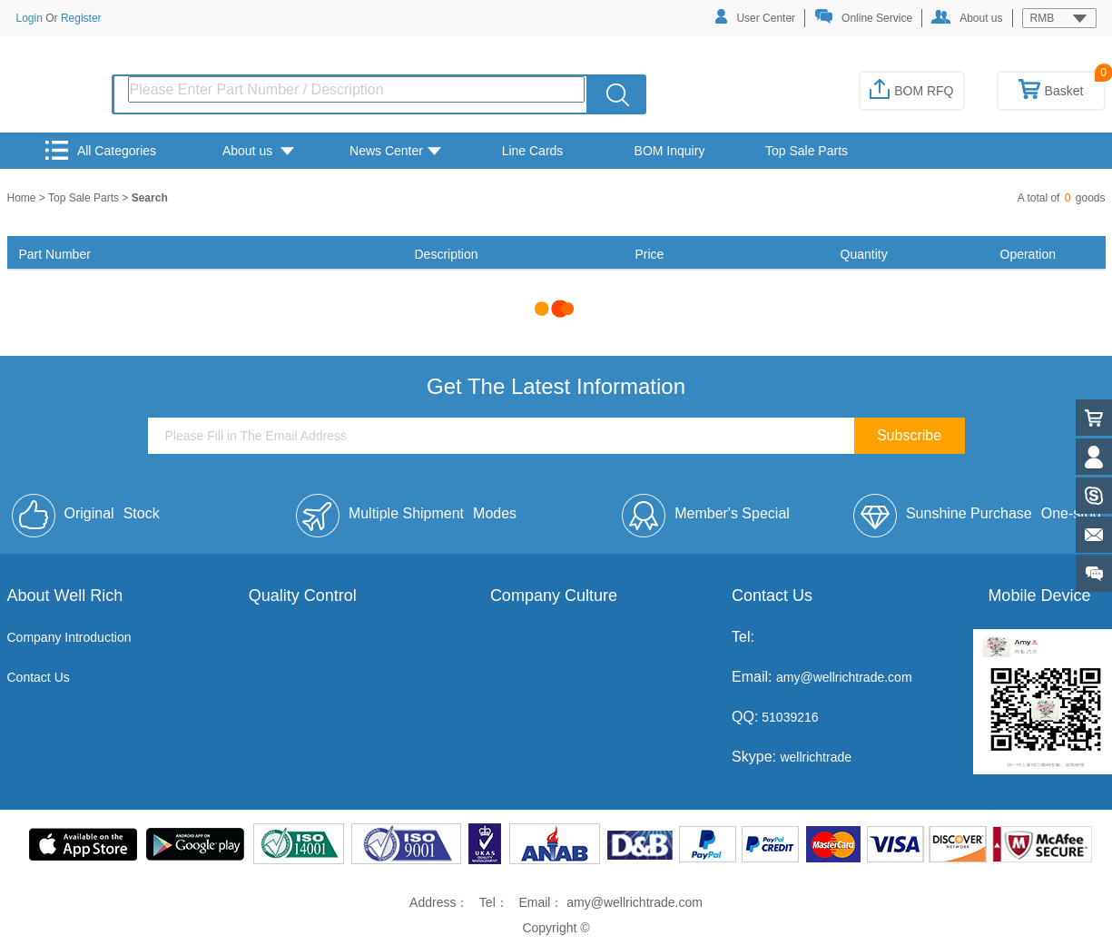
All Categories (100, 150)
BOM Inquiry (670, 150)
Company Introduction (69, 637)
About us (966, 17)
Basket (1051, 91)
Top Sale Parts (806, 150)
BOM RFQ (911, 91)
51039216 (788, 717)
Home (23, 198)
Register (81, 18)
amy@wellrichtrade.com (844, 677)
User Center (755, 17)
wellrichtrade (815, 757)
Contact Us (38, 677)
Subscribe (909, 435)
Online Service (863, 17)
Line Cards (533, 150)
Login (29, 18)
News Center (395, 150)
